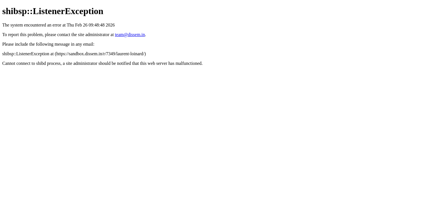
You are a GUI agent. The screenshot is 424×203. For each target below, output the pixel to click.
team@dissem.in (130, 34)
